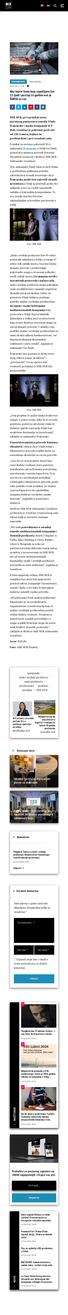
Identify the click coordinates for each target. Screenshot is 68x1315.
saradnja (27, 690)
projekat (43, 685)
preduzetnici (26, 685)
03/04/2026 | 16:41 (28, 1241)
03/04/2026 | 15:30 (28, 1285)
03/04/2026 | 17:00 (29, 1224)
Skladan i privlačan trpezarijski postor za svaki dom (32, 780)
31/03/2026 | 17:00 (28, 1038)
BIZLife (38, 81)
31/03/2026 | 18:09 (28, 1124)
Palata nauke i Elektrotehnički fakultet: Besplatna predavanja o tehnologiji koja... (33, 814)
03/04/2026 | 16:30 (28, 1255)
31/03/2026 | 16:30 (28, 1081)
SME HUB (41, 690)
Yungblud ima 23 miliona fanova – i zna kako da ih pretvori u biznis (38, 1032)
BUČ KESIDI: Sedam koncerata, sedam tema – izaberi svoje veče (36, 1264)
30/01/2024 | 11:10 (21, 861)
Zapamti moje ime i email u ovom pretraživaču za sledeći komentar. (31, 963)
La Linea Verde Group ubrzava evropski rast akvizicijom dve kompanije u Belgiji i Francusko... (37, 1279)
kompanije (33, 673)
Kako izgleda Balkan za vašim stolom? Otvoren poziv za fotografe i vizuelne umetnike (36, 1217)
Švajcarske (30, 148)
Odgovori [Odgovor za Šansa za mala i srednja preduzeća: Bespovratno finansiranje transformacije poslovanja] (17, 868)
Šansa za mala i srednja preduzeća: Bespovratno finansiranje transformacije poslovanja (31, 854)
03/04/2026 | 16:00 (29, 1268)
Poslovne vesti (18, 82)
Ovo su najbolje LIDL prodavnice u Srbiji (36, 1250)
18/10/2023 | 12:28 (17, 86)
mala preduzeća (33, 681)
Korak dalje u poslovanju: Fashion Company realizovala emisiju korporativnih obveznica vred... (37, 1116)
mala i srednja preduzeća (33, 677)
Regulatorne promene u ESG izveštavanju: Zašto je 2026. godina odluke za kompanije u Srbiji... (38, 1073)
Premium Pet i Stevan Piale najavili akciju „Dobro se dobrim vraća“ (36, 1234)
